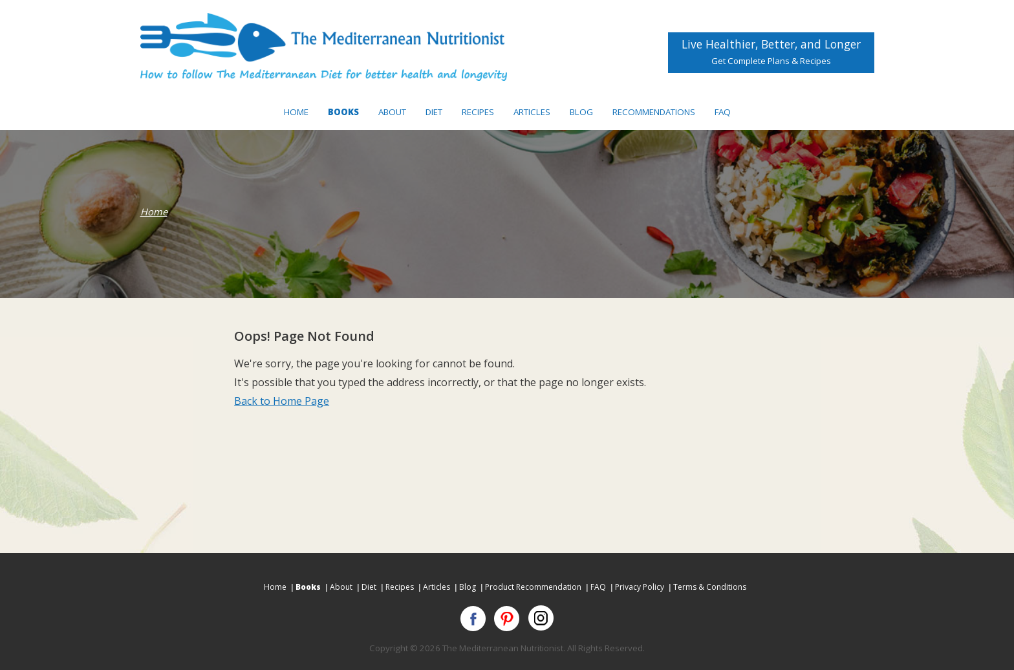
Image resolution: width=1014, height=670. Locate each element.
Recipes (478, 112)
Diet (434, 112)
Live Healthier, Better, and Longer (771, 51)
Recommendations (653, 112)
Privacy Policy (639, 586)
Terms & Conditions (709, 586)
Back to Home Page (281, 401)
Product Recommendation (533, 586)
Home (296, 112)
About (392, 112)
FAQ (723, 112)
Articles (531, 112)
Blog (581, 112)
